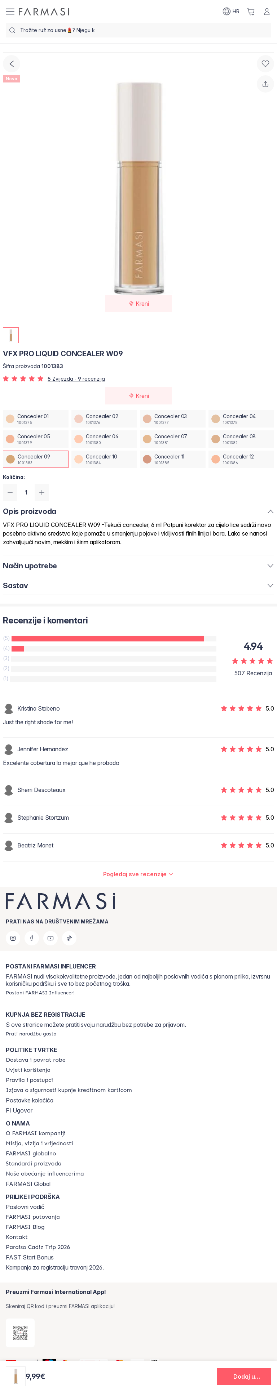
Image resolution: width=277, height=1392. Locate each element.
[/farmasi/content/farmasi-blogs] (25, 1227)
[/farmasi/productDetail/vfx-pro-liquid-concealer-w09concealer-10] (104, 459)
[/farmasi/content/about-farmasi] (36, 1133)
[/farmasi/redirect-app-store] (20, 1333)
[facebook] (32, 938)
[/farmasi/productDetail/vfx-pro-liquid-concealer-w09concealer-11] (173, 459)
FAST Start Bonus (30, 1257)
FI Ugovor (19, 1110)
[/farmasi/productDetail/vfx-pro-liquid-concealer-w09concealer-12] (241, 459)
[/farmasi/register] (40, 993)
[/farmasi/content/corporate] (31, 1153)
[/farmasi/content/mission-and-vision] (39, 1143)
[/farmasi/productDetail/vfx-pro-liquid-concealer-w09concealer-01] (36, 419)
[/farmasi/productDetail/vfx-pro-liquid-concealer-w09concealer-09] (36, 459)
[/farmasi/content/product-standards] (34, 1163)
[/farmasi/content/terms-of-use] (28, 1070)
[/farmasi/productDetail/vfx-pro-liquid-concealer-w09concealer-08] (241, 439)
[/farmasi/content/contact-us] (17, 1237)
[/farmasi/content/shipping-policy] (36, 1060)
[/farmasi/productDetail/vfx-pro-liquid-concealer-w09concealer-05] (36, 439)
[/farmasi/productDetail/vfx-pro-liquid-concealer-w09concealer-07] (173, 439)
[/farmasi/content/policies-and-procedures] (29, 1080)
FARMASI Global (28, 1183)
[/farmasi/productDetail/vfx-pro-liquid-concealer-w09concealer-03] (173, 419)
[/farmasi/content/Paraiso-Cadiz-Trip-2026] (38, 1247)
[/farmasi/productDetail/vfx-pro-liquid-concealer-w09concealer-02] (104, 419)
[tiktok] (69, 938)
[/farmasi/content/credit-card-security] (69, 1090)
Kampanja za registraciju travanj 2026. (55, 1267)
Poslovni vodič (25, 1206)
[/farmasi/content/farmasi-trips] (33, 1217)
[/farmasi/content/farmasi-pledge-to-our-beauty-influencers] (45, 1173)
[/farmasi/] (44, 12)
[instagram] (13, 938)
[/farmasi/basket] (251, 11)
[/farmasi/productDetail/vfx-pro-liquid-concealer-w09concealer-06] (104, 439)
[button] (244, 1376)
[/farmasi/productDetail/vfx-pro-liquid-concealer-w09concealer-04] (241, 419)
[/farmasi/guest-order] (31, 1034)
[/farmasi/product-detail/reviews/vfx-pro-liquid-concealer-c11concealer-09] (138, 874)
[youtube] (50, 938)
